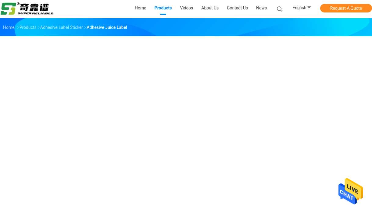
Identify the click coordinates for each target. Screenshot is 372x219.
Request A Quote (346, 8)
